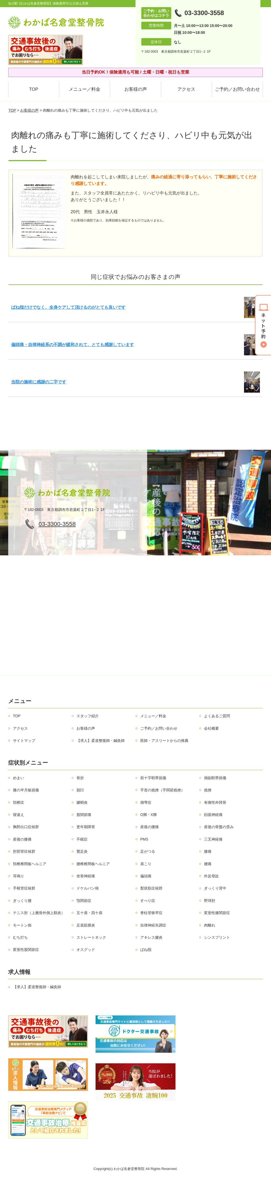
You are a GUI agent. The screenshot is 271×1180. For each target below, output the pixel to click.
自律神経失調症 (153, 925)
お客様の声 (135, 89)
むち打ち (20, 937)
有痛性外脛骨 (215, 802)
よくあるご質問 (217, 716)
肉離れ (209, 925)
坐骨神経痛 (85, 876)
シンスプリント (217, 937)
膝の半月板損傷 (26, 790)
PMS (144, 839)
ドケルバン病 (87, 888)
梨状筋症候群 (151, 888)
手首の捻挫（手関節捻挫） (162, 790)
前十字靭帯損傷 (153, 778)
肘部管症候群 (24, 851)
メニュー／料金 (84, 89)
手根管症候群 (24, 888)
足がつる (147, 851)
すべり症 (147, 900)
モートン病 (22, 925)
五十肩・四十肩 (89, 913)
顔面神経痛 (213, 815)
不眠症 (82, 839)
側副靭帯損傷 (215, 778)
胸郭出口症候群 (26, 827)
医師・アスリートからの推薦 (164, 740)
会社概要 (211, 728)
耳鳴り (18, 876)
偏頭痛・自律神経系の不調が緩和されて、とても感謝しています (72, 344)
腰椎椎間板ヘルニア (93, 864)
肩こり (145, 864)
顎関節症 (83, 900)
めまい (18, 778)
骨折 (80, 778)
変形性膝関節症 (217, 913)
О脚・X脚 (148, 815)
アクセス (186, 89)
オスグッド (85, 949)
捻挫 (207, 790)
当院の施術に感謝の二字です (38, 382)
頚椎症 (18, 802)
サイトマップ (24, 740)
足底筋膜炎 (85, 925)
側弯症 (145, 802)
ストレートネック (91, 937)
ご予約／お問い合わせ (237, 89)
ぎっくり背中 (215, 888)
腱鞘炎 (82, 802)
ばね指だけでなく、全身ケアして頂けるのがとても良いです (68, 307)
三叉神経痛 (213, 839)
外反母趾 (211, 876)
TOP (33, 89)
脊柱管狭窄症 (151, 913)
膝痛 (207, 851)
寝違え (18, 815)
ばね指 (145, 949)
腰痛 (207, 864)
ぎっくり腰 (22, 900)
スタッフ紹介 (87, 716)
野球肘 (209, 900)
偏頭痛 (145, 876)
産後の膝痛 (22, 839)
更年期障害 (85, 827)
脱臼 (80, 790)
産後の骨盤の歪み (219, 827)
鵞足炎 (82, 851)
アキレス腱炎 (151, 937)
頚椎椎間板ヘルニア (29, 864)
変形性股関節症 (26, 949)
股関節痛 (83, 815)
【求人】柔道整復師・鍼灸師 (100, 740)
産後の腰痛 (149, 827)
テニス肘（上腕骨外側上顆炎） (39, 913)
